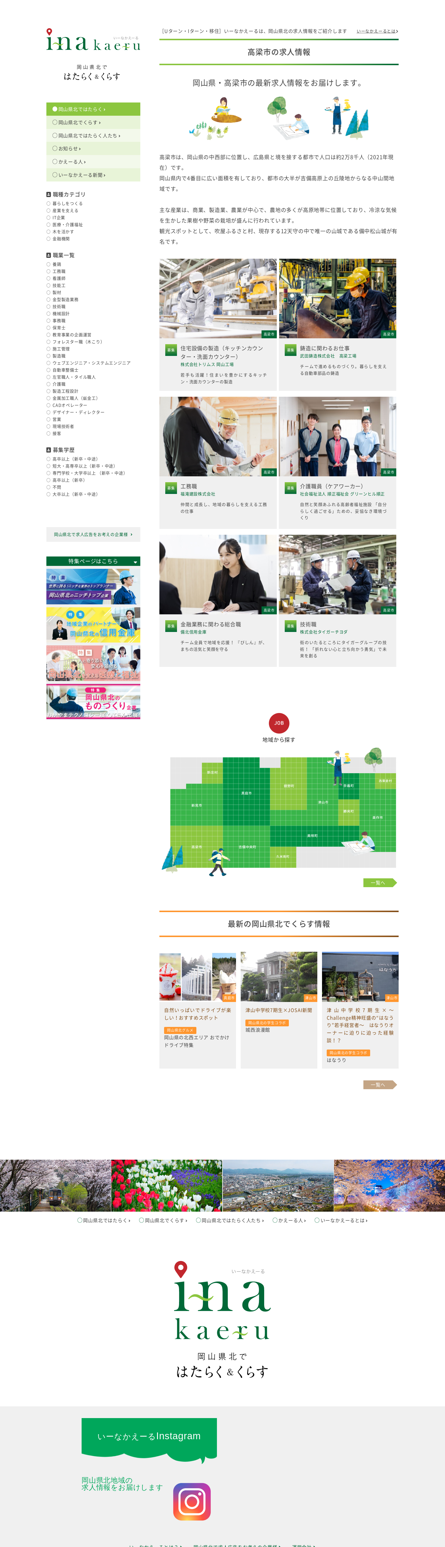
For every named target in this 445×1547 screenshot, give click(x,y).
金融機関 (61, 239)
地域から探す (279, 736)
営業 (57, 419)
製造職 (59, 356)
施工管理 (61, 349)
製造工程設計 (66, 391)
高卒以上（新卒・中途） (76, 459)
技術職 (59, 307)
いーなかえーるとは (378, 31)
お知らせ (69, 148)
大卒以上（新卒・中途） (76, 494)
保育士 (59, 328)
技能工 (59, 285)
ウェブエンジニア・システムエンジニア (92, 363)
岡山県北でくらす (79, 122)
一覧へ (378, 879)
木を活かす (63, 232)
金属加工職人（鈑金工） (76, 398)
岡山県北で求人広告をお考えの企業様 (93, 534)
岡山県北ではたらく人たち (89, 135)
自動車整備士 (66, 370)
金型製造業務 (66, 299)
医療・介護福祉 (68, 225)
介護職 (59, 384)
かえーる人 (72, 161)
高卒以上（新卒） (70, 480)
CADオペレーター (70, 405)
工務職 (59, 271)
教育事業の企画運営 (72, 335)
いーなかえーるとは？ (156, 1506)
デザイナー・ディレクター (79, 412)
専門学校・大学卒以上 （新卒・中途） (90, 473)
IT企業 (59, 218)
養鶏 (57, 264)
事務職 (59, 321)
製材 (57, 292)
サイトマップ (222, 1521)
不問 (57, 487)
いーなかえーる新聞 (82, 175)
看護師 (59, 278)
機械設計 (61, 314)
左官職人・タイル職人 (74, 377)
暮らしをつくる (68, 203)
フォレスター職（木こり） (79, 342)
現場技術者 (63, 426)
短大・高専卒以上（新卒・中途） (85, 466)
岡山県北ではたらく (82, 109)
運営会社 (304, 1506)
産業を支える (66, 210)
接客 (57, 433)
